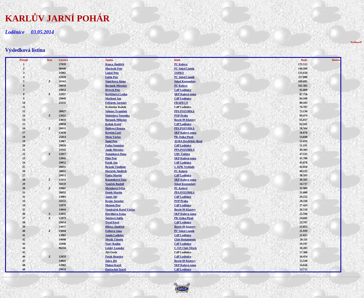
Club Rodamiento (185, 239)
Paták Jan (111, 162)
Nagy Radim (113, 243)
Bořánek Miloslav (116, 119)
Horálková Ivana (115, 213)
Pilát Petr (111, 158)
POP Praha (181, 115)
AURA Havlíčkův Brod (188, 141)
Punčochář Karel (115, 269)
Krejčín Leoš (113, 132)
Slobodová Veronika (117, 115)
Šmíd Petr (111, 141)
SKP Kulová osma (185, 94)
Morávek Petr (113, 68)
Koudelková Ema (115, 179)
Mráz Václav (113, 136)
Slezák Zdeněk (114, 239)
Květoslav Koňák (115, 107)
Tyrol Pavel (112, 222)
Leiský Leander (114, 248)
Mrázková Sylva (115, 188)
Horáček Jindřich (116, 171)
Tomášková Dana (115, 154)
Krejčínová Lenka (116, 94)
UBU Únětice (182, 154)
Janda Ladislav (114, 235)
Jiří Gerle (111, 252)
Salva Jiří (111, 260)
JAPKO (179, 72)
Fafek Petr (111, 77)
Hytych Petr (112, 89)
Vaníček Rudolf (114, 183)
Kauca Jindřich (114, 64)
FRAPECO (181, 102)
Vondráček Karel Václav (120, 209)
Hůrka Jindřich (114, 226)
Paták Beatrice (114, 256)
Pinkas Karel (113, 265)
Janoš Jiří (111, 196)
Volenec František (116, 111)
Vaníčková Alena (115, 81)
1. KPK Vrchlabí (184, 166)
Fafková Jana (113, 230)
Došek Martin (113, 192)
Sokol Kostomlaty (185, 81)
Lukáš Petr (112, 72)
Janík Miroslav (114, 149)
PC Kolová (180, 64)
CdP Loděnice (182, 89)
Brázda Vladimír (115, 166)
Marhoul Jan (113, 98)
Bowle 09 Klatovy (185, 119)
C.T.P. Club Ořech (185, 248)
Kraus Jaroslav (114, 201)
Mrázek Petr (113, 205)
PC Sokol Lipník (184, 68)
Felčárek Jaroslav (116, 102)
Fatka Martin (113, 175)
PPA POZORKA (184, 111)
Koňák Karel (113, 124)
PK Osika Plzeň (183, 136)
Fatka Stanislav (114, 145)
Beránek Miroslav (116, 85)
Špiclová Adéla (114, 218)
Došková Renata (115, 128)
